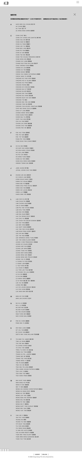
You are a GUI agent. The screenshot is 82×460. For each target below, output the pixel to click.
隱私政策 (44, 454)
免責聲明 (37, 454)
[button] (75, 15)
